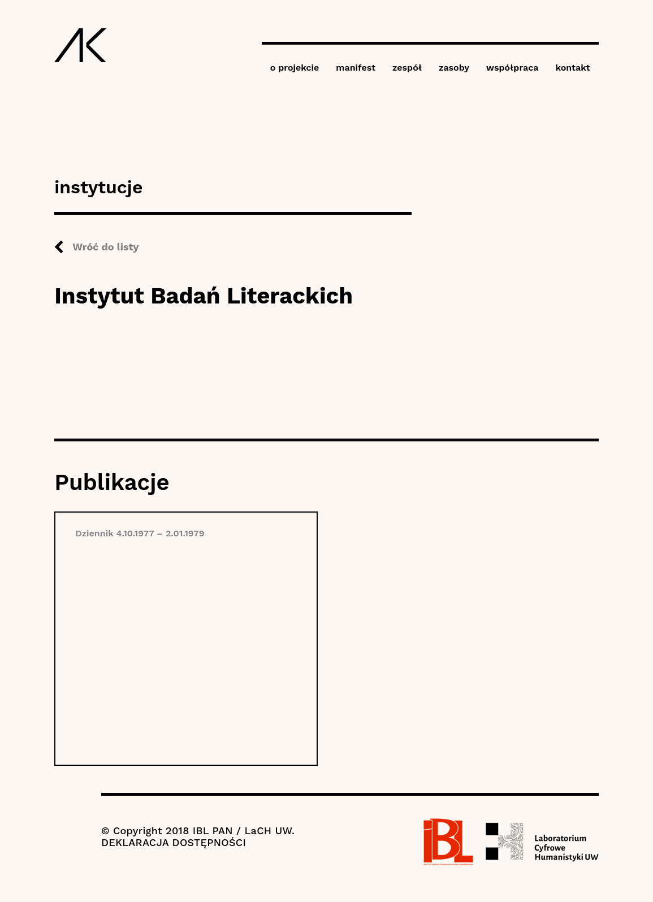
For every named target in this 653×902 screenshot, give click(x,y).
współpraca (512, 67)
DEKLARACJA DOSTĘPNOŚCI (173, 842)
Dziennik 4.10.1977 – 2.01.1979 (139, 533)
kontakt (572, 67)
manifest (355, 67)
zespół (407, 67)
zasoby (454, 67)
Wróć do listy (105, 247)
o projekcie (294, 67)
